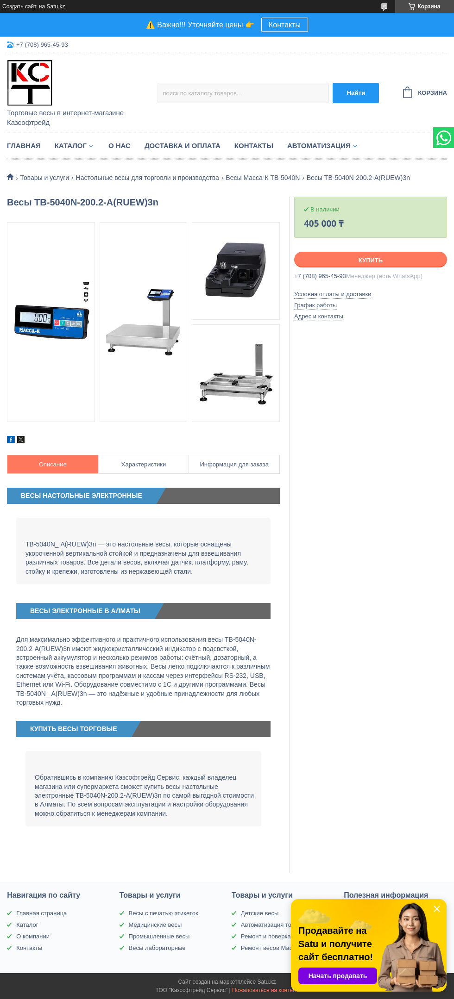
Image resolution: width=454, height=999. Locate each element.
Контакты (285, 25)
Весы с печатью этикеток (163, 913)
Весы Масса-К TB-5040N (263, 177)
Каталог (71, 145)
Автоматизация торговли (275, 924)
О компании (33, 936)
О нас (119, 145)
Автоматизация (319, 145)
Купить (371, 260)
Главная (24, 145)
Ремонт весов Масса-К (272, 947)
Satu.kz (266, 982)
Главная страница (41, 913)
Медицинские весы (155, 924)
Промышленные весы (159, 936)
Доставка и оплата (183, 145)
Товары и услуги (44, 177)
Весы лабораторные (157, 947)
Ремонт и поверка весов (275, 936)
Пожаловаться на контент (265, 990)
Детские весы (260, 913)
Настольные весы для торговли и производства (147, 177)
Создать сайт (19, 6)
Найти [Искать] (356, 92)
